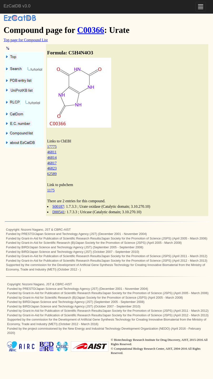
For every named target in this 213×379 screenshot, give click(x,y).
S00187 (58, 206)
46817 (52, 163)
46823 (52, 168)
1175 (50, 190)
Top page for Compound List (26, 40)
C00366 (90, 30)
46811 (51, 152)
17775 (52, 147)
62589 (52, 174)
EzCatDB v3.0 (17, 6)
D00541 (58, 212)
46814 (52, 158)
